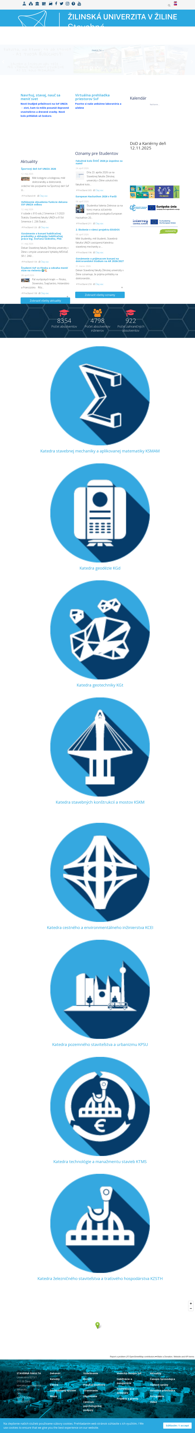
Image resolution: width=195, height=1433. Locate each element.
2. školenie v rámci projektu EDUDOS (98, 229)
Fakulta (97, 50)
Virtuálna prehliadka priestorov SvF (92, 97)
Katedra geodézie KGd (100, 568)
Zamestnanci (149, 50)
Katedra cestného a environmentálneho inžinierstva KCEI (100, 927)
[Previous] (3, 74)
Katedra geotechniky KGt (100, 685)
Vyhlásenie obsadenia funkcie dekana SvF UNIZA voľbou (44, 203)
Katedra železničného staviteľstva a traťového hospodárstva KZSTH (100, 1278)
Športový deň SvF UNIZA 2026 (38, 168)
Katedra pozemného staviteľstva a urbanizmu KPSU (100, 1044)
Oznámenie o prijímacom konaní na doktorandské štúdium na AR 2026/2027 (100, 260)
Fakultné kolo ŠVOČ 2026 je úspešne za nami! (99, 162)
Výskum (131, 50)
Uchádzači (46, 50)
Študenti (63, 50)
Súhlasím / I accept (177, 1425)
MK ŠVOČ (168, 50)
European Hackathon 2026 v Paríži (96, 196)
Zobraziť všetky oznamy (100, 295)
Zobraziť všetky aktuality (45, 300)
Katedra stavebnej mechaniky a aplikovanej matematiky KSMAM (100, 451)
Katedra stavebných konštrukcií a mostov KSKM (100, 802)
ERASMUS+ (80, 50)
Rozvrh (87, 1379)
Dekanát (55, 1373)
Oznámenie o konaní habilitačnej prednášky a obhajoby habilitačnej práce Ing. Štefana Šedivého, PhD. (42, 236)
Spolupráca (114, 50)
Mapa (53, 1396)
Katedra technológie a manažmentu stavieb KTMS (100, 1161)
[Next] (191, 74)
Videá (153, 1402)
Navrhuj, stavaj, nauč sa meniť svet (40, 97)
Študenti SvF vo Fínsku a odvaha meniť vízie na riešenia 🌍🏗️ (44, 269)
